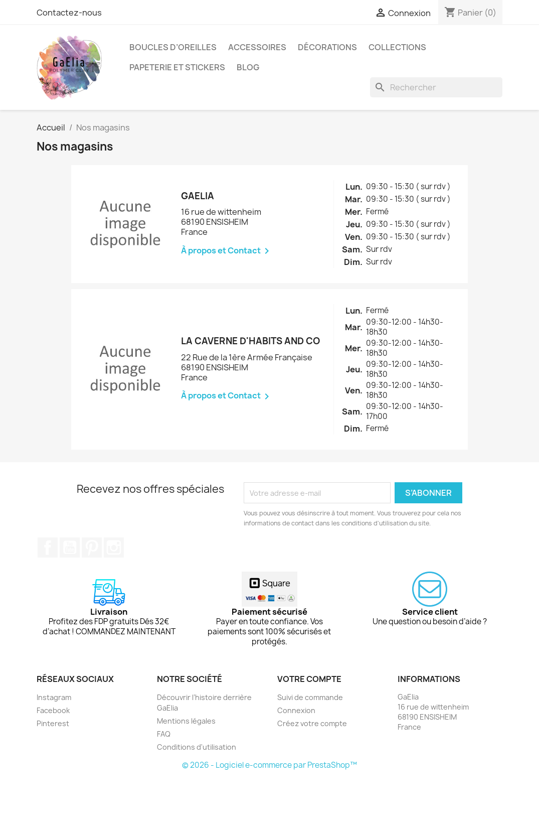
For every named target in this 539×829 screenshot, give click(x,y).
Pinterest (92, 547)
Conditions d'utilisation (196, 747)
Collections (397, 47)
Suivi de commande (310, 697)
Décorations (327, 47)
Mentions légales (186, 721)
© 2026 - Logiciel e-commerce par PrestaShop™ (269, 765)
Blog (248, 67)
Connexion (296, 710)
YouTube (70, 547)
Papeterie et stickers (177, 67)
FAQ (163, 734)
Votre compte (309, 678)
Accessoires (257, 47)
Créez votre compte (312, 723)
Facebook (48, 547)
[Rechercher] (436, 87)
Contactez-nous (69, 12)
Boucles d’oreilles (173, 47)
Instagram (114, 547)
